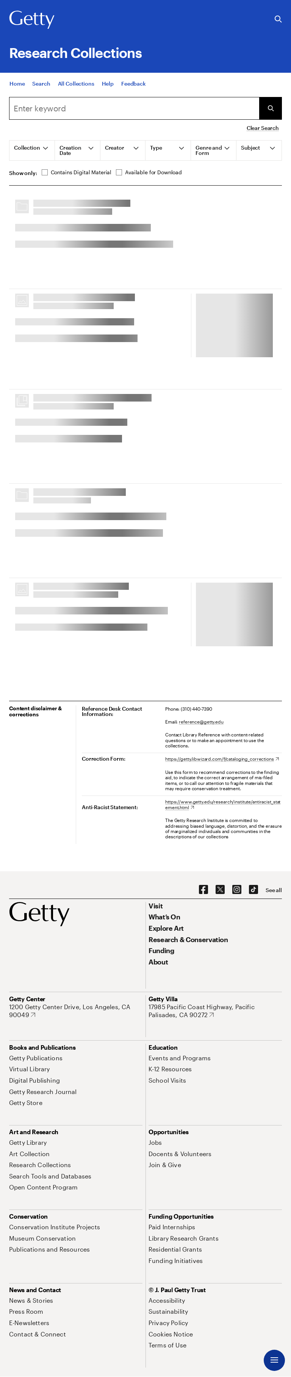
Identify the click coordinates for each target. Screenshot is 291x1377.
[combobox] (134, 108)
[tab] (32, 150)
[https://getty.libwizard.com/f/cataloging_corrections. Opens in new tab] (222, 758)
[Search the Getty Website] (278, 19)
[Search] (41, 83)
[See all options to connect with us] (274, 890)
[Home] (17, 83)
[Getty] (32, 20)
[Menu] (274, 1360)
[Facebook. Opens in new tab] (203, 890)
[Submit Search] (270, 108)
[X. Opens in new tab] (220, 890)
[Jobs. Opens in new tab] (155, 1142)
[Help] (108, 83)
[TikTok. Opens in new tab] (253, 890)
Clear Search (263, 128)
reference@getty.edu (201, 721)
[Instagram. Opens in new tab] (236, 890)
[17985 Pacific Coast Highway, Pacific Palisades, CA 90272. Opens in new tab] (215, 1011)
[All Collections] (76, 83)
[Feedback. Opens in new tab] (133, 83)
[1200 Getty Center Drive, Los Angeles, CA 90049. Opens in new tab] (75, 1011)
